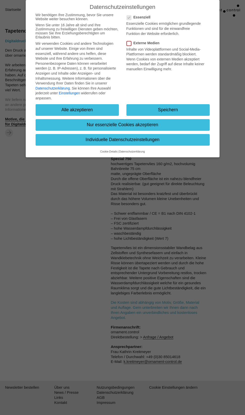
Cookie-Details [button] (108, 151)
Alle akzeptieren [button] (77, 109)
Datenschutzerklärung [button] (132, 151)
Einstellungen (69, 93)
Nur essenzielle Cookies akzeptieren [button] (122, 124)
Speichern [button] (168, 109)
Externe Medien (144, 43)
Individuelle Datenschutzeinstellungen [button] (122, 139)
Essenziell (140, 17)
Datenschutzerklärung (53, 88)
